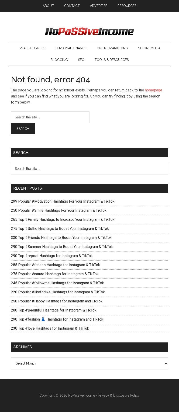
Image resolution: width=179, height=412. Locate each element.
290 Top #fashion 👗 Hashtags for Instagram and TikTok (57, 319)
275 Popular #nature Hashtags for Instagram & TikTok (55, 274)
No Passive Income (89, 31)
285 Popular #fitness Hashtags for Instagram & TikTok (55, 265)
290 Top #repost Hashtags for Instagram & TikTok (52, 256)
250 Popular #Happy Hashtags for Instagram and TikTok (57, 301)
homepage (153, 90)
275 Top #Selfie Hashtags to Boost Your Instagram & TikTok (60, 228)
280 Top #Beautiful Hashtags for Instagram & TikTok (53, 310)
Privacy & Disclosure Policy (119, 395)
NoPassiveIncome (81, 395)
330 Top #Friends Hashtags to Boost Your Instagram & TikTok (61, 237)
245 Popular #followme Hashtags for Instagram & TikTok (57, 283)
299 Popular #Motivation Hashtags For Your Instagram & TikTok (62, 201)
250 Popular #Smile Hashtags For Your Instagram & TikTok (59, 210)
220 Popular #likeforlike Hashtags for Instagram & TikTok (58, 292)
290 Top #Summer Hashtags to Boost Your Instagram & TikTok (62, 247)
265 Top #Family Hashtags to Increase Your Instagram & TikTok (62, 219)
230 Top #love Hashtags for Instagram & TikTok (50, 328)
